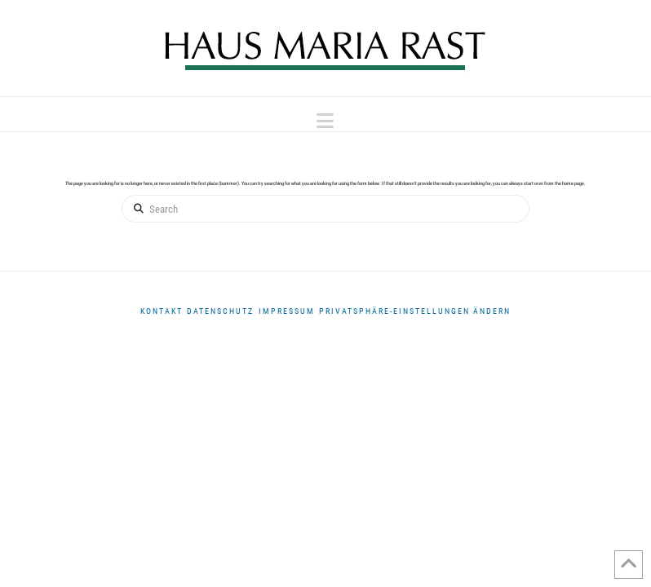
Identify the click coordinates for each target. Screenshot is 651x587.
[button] (325, 121)
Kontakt (161, 311)
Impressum (287, 311)
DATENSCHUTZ (220, 311)
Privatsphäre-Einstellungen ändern (415, 311)
